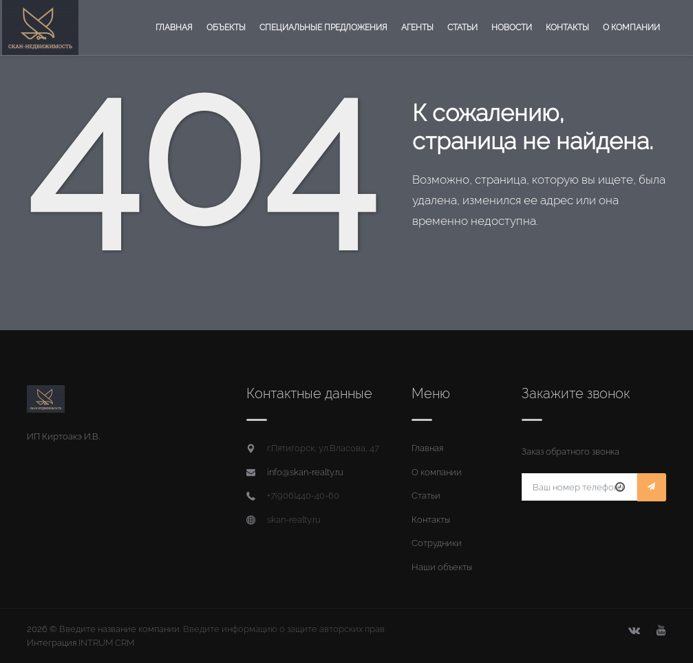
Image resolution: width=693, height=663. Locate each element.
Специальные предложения (323, 27)
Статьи (462, 27)
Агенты (417, 27)
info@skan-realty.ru (305, 472)
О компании (631, 27)
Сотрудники (437, 543)
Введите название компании (119, 629)
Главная (174, 27)
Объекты (226, 27)
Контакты (567, 27)
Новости (511, 27)
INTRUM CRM (106, 643)
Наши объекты (442, 567)
